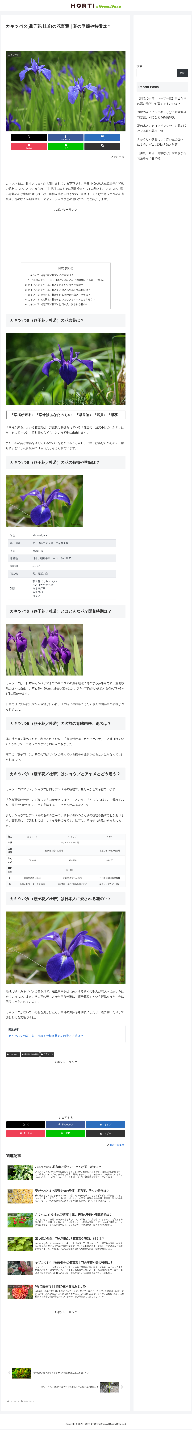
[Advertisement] (65, 39)
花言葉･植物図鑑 (30, 1048)
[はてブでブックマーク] (55, 137)
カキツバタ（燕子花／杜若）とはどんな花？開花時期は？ (58, 282)
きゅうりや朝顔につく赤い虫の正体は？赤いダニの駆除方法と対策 (160, 142)
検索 (139, 66)
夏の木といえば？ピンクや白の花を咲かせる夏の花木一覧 (161, 128)
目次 (61, 259)
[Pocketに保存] (75, 137)
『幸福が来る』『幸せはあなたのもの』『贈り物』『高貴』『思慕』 (68, 271)
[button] (116, 137)
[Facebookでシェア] (35, 137)
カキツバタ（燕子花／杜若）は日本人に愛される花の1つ (58, 297)
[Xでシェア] (15, 137)
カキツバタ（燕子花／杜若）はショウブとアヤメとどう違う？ (61, 292)
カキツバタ (13, 1048)
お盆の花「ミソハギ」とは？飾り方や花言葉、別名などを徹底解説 (161, 115)
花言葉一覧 (47, 1048)
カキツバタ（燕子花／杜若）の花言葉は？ (49, 266)
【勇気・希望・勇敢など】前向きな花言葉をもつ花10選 (161, 156)
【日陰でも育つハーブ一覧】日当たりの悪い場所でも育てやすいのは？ (161, 101)
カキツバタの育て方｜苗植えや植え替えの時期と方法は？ (45, 1029)
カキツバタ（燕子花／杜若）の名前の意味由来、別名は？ (58, 287)
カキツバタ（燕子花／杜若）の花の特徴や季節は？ (54, 277)
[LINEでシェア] (95, 137)
